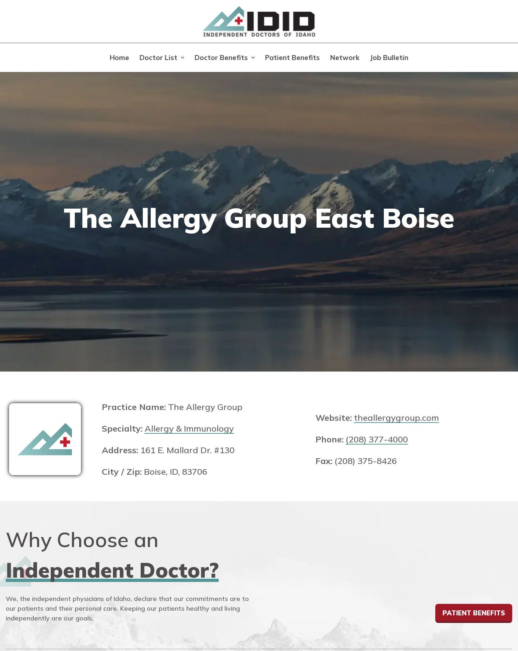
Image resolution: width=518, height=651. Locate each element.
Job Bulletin (389, 57)
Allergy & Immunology (189, 428)
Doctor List (158, 57)
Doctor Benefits (221, 57)
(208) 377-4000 (377, 439)
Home (119, 57)
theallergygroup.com (396, 417)
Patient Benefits (292, 57)
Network (344, 57)
